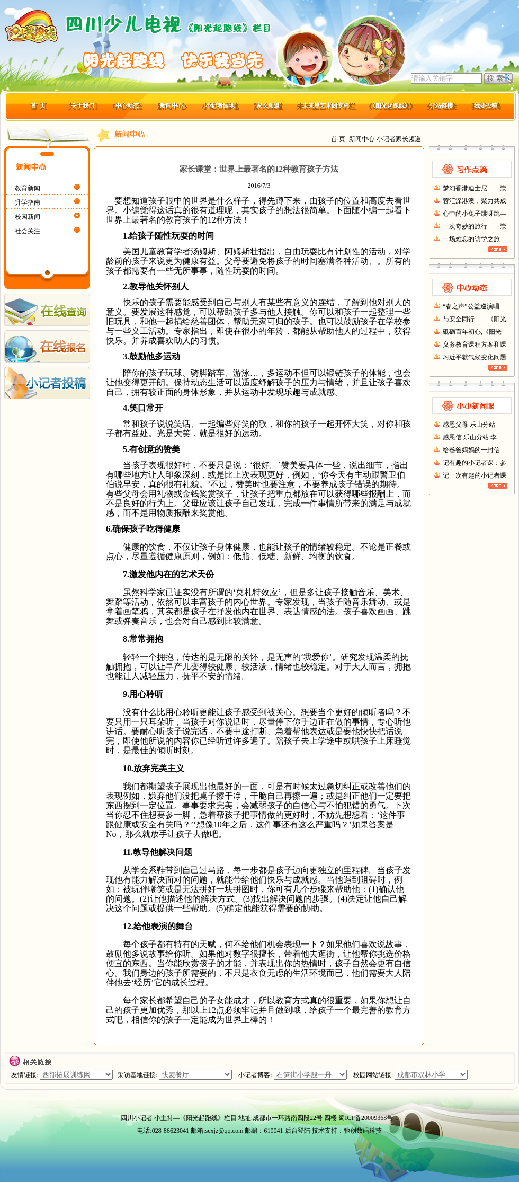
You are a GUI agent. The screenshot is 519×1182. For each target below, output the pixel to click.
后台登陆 (297, 1130)
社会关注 (27, 231)
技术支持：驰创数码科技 (347, 1130)
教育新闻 (27, 188)
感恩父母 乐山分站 (469, 424)
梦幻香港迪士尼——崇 (474, 188)
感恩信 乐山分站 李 (470, 437)
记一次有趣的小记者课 (474, 475)
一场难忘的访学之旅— (474, 239)
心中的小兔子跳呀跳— (474, 213)
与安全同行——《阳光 (474, 319)
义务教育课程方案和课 (474, 344)
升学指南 (27, 202)
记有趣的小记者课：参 (474, 462)
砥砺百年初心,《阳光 (472, 332)
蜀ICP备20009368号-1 (368, 1118)
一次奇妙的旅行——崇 (474, 226)
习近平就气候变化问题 (474, 357)
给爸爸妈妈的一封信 (471, 450)
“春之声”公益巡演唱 (471, 306)
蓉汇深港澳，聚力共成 (474, 201)
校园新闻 (27, 216)
